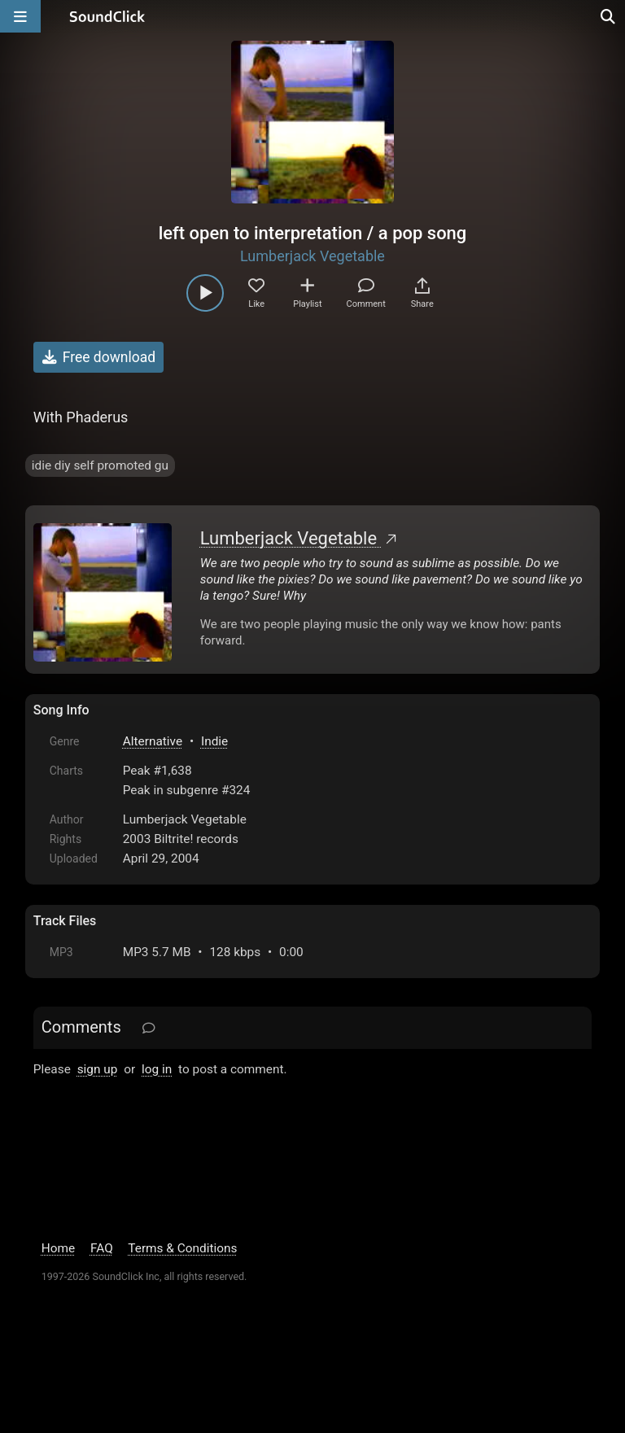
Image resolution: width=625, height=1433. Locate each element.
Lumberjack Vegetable (312, 255)
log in (157, 1069)
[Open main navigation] (20, 16)
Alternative (152, 741)
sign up (97, 1069)
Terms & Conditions (182, 1248)
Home (58, 1248)
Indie (214, 741)
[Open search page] (608, 16)
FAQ (101, 1248)
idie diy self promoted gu (100, 465)
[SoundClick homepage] (107, 16)
